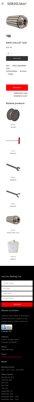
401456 (13, 127)
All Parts (23, 71)
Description (17, 87)
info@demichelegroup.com (11, 357)
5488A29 (13, 180)
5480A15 (13, 206)
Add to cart (17, 58)
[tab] (17, 88)
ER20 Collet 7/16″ (13, 233)
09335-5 (13, 259)
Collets (10, 74)
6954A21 (13, 153)
